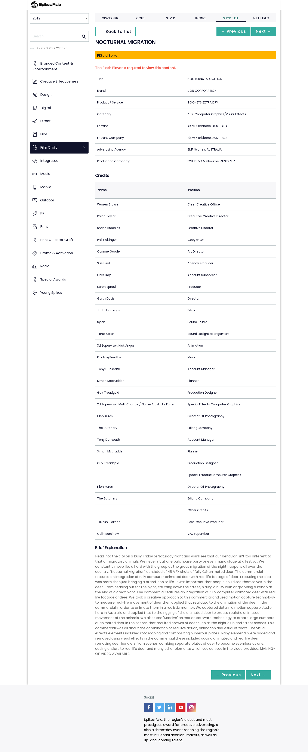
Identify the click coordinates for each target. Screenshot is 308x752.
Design (46, 94)
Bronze (200, 18)
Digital (45, 107)
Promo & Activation (56, 253)
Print (44, 226)
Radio (44, 266)
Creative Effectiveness (59, 81)
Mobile (45, 187)
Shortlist (230, 18)
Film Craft (48, 147)
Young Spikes (51, 292)
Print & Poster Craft (56, 239)
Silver (170, 18)
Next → (263, 31)
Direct (45, 121)
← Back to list (116, 31)
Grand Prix (110, 18)
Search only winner (52, 48)
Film (43, 134)
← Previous (231, 31)
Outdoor (47, 200)
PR (42, 213)
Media (45, 173)
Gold (140, 18)
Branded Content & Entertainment (53, 66)
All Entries (261, 18)
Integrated (49, 160)
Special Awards (53, 279)
